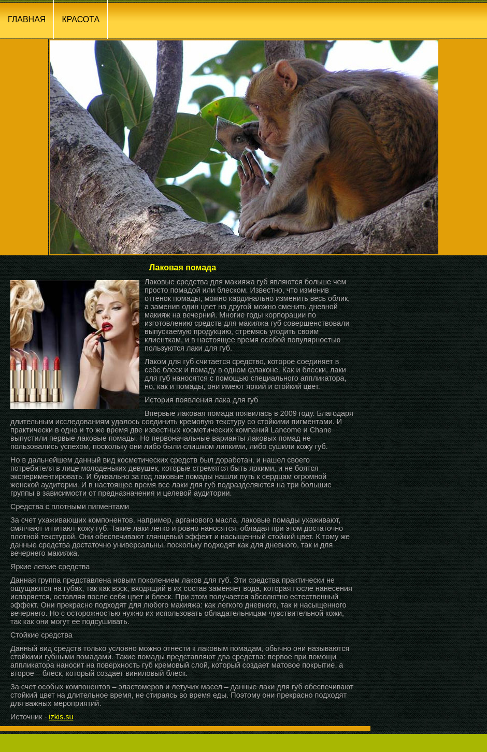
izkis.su (61, 717)
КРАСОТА (80, 19)
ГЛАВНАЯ (27, 19)
